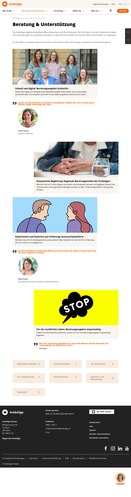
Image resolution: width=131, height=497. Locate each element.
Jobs (91, 455)
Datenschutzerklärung (51, 488)
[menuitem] (9, 11)
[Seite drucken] (128, 32)
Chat (48, 462)
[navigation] (65, 11)
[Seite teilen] (128, 40)
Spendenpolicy (79, 488)
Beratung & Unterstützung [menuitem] (33, 11)
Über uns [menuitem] (95, 11)
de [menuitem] (120, 4)
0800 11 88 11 (51, 454)
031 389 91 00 (7, 463)
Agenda (92, 459)
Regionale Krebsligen (101, 4)
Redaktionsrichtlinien (98, 488)
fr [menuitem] (124, 4)
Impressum (33, 488)
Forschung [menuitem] (58, 11)
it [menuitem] (128, 4)
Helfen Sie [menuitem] (77, 11)
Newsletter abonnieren (99, 467)
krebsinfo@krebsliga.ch (60, 458)
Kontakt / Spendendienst (99, 463)
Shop (113, 4)
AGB (67, 488)
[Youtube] (127, 478)
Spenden (123, 11)
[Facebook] (106, 478)
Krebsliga (16, 47)
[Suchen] (110, 10)
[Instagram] (113, 478)
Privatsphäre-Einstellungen (13, 488)
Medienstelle (94, 452)
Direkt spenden (52, 440)
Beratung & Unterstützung (44, 53)
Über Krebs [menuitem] (7, 11)
